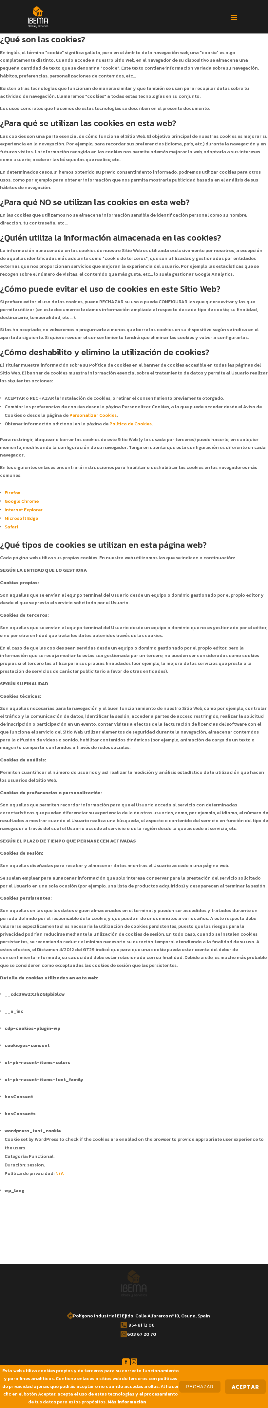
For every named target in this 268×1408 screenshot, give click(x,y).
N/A (59, 1173)
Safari (11, 526)
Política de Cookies (130, 423)
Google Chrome (22, 501)
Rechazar (200, 1386)
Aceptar (245, 1387)
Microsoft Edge (21, 518)
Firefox (12, 492)
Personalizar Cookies (93, 415)
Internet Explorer (24, 509)
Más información (126, 1401)
